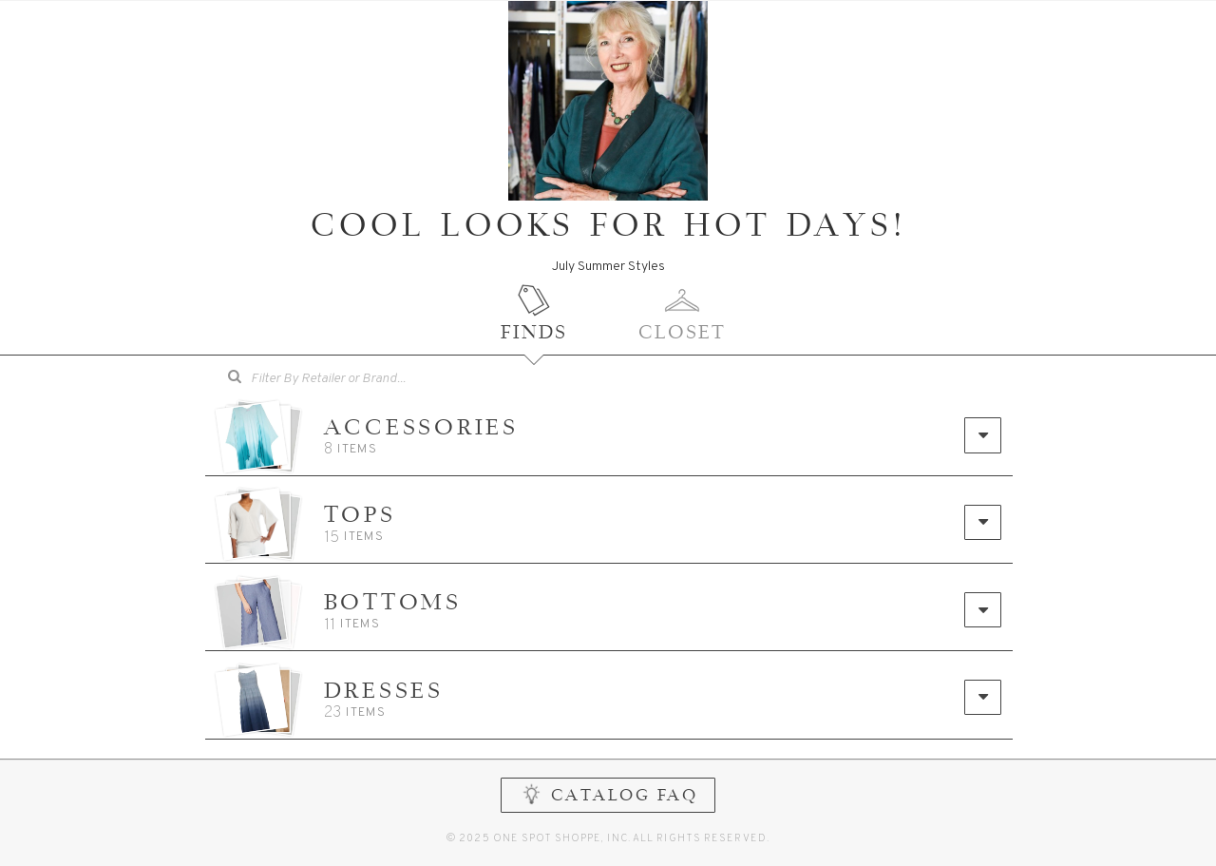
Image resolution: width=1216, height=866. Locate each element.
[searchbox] (355, 377)
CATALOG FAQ (608, 805)
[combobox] (341, 379)
